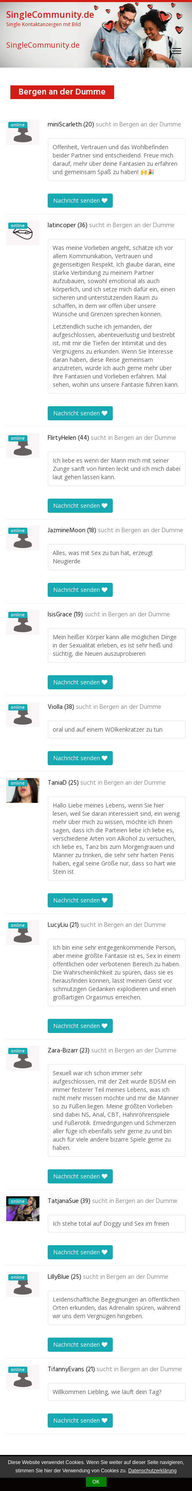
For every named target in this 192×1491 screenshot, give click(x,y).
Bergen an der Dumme (150, 125)
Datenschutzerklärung (152, 1471)
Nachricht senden (80, 200)
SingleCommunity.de (43, 45)
